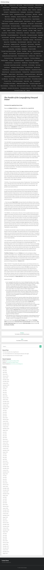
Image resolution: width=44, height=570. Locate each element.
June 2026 (5, 368)
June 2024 (5, 412)
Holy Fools (34, 9)
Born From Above (31, 44)
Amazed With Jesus (5, 69)
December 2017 (6, 546)
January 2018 (5, 544)
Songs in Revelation (36, 18)
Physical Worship (13, 42)
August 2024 (5, 408)
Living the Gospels (38, 7)
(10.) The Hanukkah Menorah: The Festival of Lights (12, 355)
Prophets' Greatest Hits (26, 25)
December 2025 (6, 379)
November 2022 (6, 446)
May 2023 (5, 435)
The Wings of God (12, 85)
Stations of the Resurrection (28, 5)
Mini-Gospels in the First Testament (23, 85)
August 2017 (5, 553)
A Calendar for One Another (14, 23)
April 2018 (5, 538)
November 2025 (6, 381)
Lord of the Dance (27, 78)
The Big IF (8, 30)
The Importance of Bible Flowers (25, 69)
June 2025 (5, 390)
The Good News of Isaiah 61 (37, 78)
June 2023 (5, 433)
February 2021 (5, 484)
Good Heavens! (7, 67)
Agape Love (39, 46)
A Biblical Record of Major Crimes (22, 83)
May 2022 (5, 457)
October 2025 (5, 383)
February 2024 (5, 419)
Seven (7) (39, 30)
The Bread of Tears (25, 71)
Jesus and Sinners (30, 12)
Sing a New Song (37, 67)
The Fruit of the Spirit (38, 23)
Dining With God (40, 85)
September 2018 (6, 529)
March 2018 (5, 540)
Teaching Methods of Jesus (19, 14)
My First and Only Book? (18, 58)
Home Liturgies (31, 7)
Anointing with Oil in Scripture (30, 74)
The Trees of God (23, 35)
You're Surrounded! (5, 37)
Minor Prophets (14, 28)
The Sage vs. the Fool (19, 78)
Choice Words (33, 85)
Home (2, 5)
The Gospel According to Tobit (19, 90)
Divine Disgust (37, 44)
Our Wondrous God (14, 69)
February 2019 (5, 522)
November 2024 (6, 403)
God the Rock (26, 32)
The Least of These (7, 81)
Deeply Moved (40, 35)
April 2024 (5, 415)
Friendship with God (8, 62)
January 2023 (5, 442)
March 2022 (5, 461)
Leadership (39, 9)
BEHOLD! (19, 28)
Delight (35, 30)
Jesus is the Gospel (12, 53)
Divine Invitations (27, 21)
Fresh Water (24, 51)
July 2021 (5, 475)
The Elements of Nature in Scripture (17, 67)
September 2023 (6, 428)
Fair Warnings (13, 16)
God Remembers (39, 32)
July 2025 (5, 388)
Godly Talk (40, 14)
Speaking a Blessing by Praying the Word (9, 55)
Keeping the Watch (4, 60)
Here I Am (33, 21)
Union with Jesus (7, 44)
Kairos (39, 42)
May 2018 (5, 537)
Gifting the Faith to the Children (10, 76)
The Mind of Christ (31, 55)
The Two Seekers (31, 65)
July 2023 (5, 432)
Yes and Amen (25, 28)
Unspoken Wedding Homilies (37, 25)
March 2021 (5, 482)
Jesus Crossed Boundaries (15, 46)
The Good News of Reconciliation (9, 83)
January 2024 (5, 421)
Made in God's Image (32, 28)
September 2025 (6, 385)
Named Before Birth (35, 16)
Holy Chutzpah (12, 37)
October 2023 (5, 426)
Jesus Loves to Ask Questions (15, 71)
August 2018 (5, 531)
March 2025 (5, 395)
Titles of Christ (18, 18)
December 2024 (6, 401)
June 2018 (5, 535)
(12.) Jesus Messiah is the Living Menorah (11, 351)
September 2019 (6, 515)
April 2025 (5, 394)
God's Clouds (38, 65)
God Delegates (24, 46)
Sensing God (6, 12)
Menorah (28, 90)
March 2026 (5, 374)
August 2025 (5, 386)
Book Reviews (4, 88)
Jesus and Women (28, 14)
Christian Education (14, 7)
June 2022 (5, 455)
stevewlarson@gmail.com (6, 562)
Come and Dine (25, 39)
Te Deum (29, 16)
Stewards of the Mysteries (21, 16)
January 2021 (5, 486)
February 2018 (5, 542)
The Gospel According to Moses (12, 362)
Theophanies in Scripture (19, 60)
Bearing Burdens (25, 48)
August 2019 (5, 517)
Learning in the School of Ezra (22, 76)
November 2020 (6, 490)
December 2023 (6, 423)
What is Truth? (39, 55)
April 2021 (5, 481)
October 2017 (5, 549)
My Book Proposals (5, 71)
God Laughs (40, 37)
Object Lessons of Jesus (27, 18)
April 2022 (5, 459)
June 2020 (5, 499)
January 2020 (5, 508)
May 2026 (5, 370)
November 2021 (6, 468)
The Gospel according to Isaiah (35, 83)
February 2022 (5, 462)
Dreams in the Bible (32, 48)
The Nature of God (12, 5)
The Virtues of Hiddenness (35, 58)
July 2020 (5, 497)
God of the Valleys (33, 37)
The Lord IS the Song (29, 67)
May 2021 (5, 479)
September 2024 (6, 406)
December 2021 (6, 466)
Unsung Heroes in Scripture (37, 69)
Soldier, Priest (29, 42)
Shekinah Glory (26, 58)
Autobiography (23, 12)
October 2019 (5, 513)
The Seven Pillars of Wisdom (34, 62)
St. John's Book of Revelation (17, 81)
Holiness (29, 9)
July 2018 (5, 533)
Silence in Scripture (20, 74)
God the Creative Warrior (38, 60)
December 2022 (6, 444)
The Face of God (6, 39)
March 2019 (5, 520)
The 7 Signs (30, 30)
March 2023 (5, 439)
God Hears (13, 30)
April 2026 (5, 372)
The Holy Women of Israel (22, 55)
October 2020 (5, 491)
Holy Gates (31, 39)
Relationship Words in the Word (34, 76)
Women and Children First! (37, 88)
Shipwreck (29, 51)
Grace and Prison (24, 44)
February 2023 (5, 441)
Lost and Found (24, 65)
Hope (31, 81)
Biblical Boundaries (6, 46)
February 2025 (5, 397)
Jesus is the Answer (17, 62)
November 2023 (6, 424)
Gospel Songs (24, 9)
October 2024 (5, 405)
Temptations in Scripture (5, 28)
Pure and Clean (11, 78)
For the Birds (11, 60)
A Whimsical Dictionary (39, 5)
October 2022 (5, 448)
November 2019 (6, 511)
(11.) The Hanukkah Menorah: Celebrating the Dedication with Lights (16, 353)
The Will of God (25, 62)
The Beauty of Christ (29, 60)
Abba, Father (35, 14)
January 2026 (5, 377)
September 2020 (6, 493)
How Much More (11, 48)
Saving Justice (18, 37)
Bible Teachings (19, 5)
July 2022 (5, 453)
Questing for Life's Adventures (13, 88)
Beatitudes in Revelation (18, 21)
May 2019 (5, 519)
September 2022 (6, 450)
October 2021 (5, 470)
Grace (31, 53)
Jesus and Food (4, 32)
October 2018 (5, 528)
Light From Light (39, 74)
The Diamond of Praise (32, 46)
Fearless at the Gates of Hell (38, 51)
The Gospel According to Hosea (26, 88)
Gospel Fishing (3, 35)
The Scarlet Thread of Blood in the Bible (8, 51)
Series (5, 5)
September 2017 (6, 551)
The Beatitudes (13, 9)
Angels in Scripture (12, 74)
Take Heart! (5, 53)
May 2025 (5, 392)
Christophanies (37, 12)
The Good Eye (32, 32)
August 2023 (5, 430)
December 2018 (6, 524)
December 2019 (6, 509)
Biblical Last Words (5, 14)
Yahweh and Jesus (19, 32)
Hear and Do (25, 30)
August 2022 (5, 452)
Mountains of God (26, 37)
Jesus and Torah (40, 28)
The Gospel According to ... (16, 25)
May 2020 (5, 500)
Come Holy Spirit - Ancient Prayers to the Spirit (12, 65)
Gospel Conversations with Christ (23, 53)
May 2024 (5, 414)
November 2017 (6, 548)
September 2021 (6, 471)
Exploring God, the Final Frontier (36, 71)
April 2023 (5, 437)
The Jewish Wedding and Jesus (13, 35)
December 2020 (6, 488)
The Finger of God (18, 39)
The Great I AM (30, 23)
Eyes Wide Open (5, 78)
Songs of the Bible (6, 9)
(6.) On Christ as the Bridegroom (16, 363)
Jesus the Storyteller (6, 25)
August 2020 (5, 495)
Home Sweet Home (37, 53)
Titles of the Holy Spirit (22, 42)
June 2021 (5, 477)
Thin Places (19, 51)
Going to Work (26, 81)
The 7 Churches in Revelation (7, 21)
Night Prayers (7, 16)
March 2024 (5, 417)
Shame (4, 30)
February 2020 (5, 506)
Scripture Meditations (23, 7)
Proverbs (19, 9)
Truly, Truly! (12, 39)
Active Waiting (18, 48)
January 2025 (5, 399)
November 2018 (6, 526)
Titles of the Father (37, 39)
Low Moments (19, 30)
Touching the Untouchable (32, 35)
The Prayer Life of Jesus (8, 58)
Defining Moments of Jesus (14, 12)
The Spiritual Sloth (36, 81)
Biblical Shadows (5, 74)
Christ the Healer (23, 23)
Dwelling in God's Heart (15, 44)
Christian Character (6, 7)
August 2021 (5, 473)
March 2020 (5, 504)
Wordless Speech (5, 23)
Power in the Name (11, 32)
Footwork (35, 42)
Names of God (6, 42)
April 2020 (5, 502)
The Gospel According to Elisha (13, 360)
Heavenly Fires (39, 21)
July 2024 (5, 410)
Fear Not (11, 14)
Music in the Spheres (4, 85)
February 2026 (5, 376)
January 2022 (5, 464)
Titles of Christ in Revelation (10, 18)
